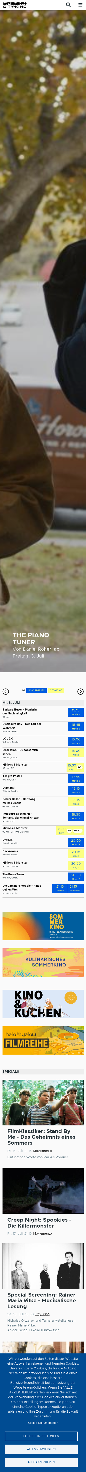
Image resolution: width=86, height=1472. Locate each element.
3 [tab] (18, 666)
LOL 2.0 (8, 738)
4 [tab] (28, 666)
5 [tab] (38, 666)
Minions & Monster (15, 765)
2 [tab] (8, 666)
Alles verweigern (41, 1449)
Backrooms (10, 851)
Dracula (8, 840)
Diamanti (8, 788)
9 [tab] (78, 666)
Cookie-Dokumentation (43, 1423)
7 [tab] (58, 666)
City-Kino (42, 1314)
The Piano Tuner (13, 874)
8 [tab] (68, 666)
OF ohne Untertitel (78, 831)
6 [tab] (48, 666)
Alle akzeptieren (41, 1462)
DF (79, 767)
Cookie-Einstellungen (41, 1436)
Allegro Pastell (12, 776)
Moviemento (42, 1151)
